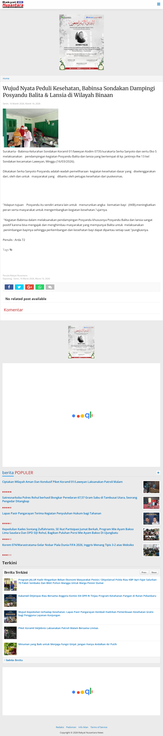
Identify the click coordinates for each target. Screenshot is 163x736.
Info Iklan (83, 727)
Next (154, 572)
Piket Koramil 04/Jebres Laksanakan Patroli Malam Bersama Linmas (58, 628)
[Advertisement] (81, 415)
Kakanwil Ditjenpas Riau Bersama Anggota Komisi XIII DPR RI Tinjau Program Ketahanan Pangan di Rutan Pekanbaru (87, 595)
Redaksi (60, 727)
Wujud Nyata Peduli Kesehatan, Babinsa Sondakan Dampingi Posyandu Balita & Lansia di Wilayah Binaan (79, 91)
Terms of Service (98, 727)
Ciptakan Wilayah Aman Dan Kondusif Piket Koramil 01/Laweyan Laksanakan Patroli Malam (62, 482)
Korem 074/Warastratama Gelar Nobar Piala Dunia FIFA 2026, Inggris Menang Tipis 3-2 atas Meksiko (68, 545)
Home (6, 78)
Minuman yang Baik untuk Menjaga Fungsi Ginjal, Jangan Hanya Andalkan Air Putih (67, 644)
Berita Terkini (15, 572)
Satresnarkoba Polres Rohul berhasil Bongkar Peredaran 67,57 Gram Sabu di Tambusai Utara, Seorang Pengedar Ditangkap (69, 499)
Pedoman (71, 727)
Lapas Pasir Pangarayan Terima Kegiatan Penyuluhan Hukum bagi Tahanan (51, 513)
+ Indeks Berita (13, 660)
